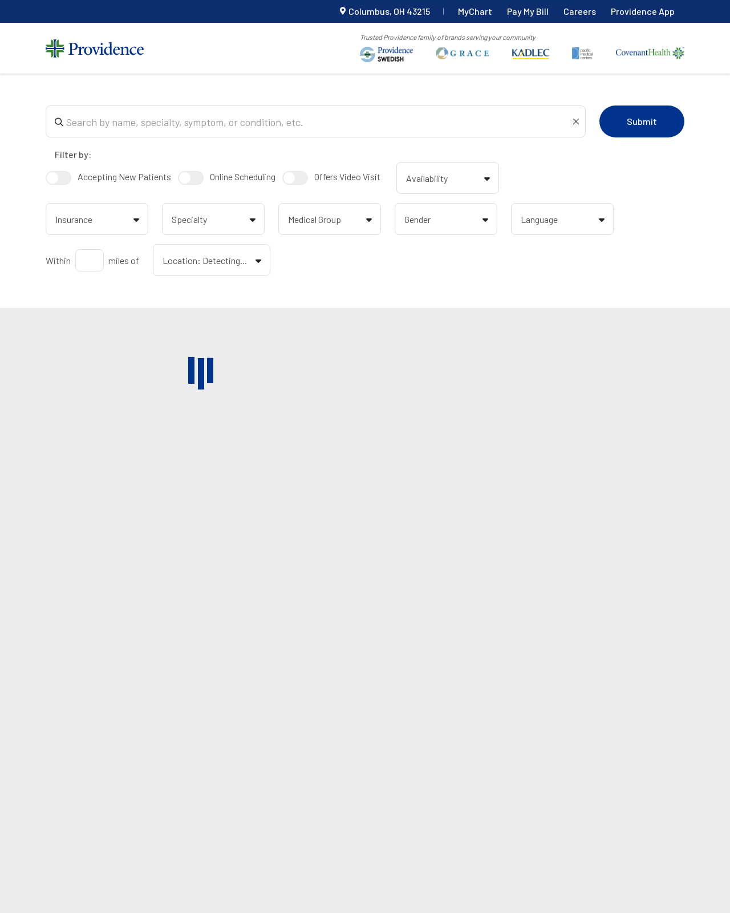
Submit (642, 121)
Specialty (215, 221)
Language (565, 221)
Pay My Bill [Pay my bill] (528, 11)
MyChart (475, 11)
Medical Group (332, 221)
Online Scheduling (226, 178)
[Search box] (318, 121)
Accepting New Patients (108, 178)
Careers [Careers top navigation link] (579, 11)
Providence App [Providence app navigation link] (643, 11)
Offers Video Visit (331, 178)
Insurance (99, 221)
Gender (448, 221)
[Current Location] (384, 11)
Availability (450, 179)
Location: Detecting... (214, 262)
